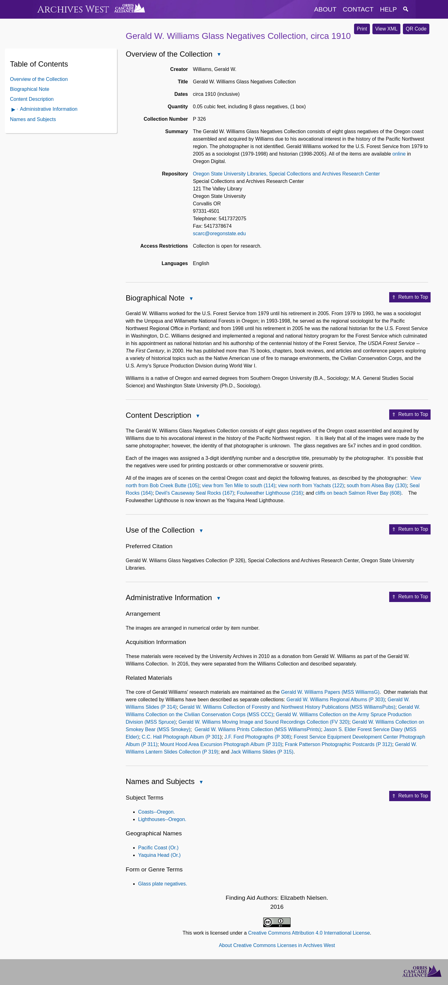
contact (358, 9)
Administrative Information (48, 109)
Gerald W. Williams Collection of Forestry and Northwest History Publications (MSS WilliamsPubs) (287, 707)
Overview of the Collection (39, 79)
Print (362, 28)
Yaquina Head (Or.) (159, 855)
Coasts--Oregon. (156, 812)
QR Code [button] (416, 28)
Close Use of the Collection (200, 531)
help (388, 9)
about (325, 9)
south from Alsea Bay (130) (377, 485)
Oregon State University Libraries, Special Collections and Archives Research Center (286, 173)
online (399, 153)
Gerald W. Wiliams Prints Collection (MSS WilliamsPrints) (257, 729)
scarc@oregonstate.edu (219, 233)
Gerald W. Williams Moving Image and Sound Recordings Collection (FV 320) (264, 722)
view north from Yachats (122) (311, 485)
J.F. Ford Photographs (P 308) (257, 737)
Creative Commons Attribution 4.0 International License (309, 933)
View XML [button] (386, 28)
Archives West (73, 9)
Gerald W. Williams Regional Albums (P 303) (336, 699)
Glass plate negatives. (162, 883)
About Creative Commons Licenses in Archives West (277, 945)
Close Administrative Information (218, 598)
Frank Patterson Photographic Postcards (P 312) (338, 744)
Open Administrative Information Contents (13, 110)
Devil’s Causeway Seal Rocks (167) (194, 493)
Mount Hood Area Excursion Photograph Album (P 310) (221, 744)
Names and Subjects (33, 119)
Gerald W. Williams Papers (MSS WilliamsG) (330, 692)
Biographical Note (29, 89)
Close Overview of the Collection (218, 55)
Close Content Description (197, 416)
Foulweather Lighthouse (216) (270, 493)
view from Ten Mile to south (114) (238, 485)
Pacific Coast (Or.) (158, 847)
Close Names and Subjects (200, 782)
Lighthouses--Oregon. (162, 819)
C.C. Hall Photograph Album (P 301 (181, 737)
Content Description (32, 99)
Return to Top (410, 297)
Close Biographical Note (190, 299)
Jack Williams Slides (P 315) (262, 751)
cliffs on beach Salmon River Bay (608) (358, 493)
